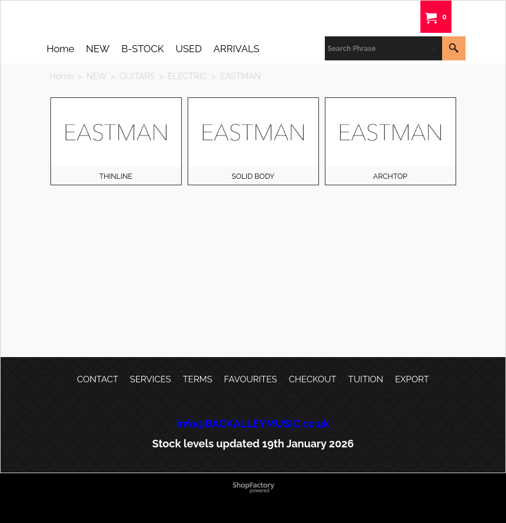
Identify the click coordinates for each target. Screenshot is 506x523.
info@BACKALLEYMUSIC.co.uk (253, 423)
